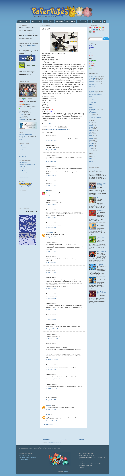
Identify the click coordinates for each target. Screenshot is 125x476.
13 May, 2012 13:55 (51, 288)
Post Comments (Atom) (55, 442)
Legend (68, 129)
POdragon (92, 63)
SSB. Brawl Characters (95, 117)
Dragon (53, 129)
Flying (91, 133)
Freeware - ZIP (22, 156)
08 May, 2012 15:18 (51, 251)
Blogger (66, 471)
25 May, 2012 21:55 (51, 319)
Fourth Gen (92, 80)
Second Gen (92, 76)
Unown (91, 114)
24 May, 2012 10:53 (51, 309)
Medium (91, 47)
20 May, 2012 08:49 (51, 298)
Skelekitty (91, 65)
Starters (91, 99)
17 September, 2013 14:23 (53, 379)
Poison (91, 143)
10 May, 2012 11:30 (51, 272)
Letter (53, 124)
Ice (90, 140)
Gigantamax (92, 106)
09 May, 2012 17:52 (51, 262)
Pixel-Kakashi (93, 60)
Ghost (91, 135)
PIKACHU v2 (100, 278)
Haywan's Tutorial (23, 459)
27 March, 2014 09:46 (51, 388)
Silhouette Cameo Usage (25, 134)
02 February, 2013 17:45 (52, 369)
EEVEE (98, 197)
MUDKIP (99, 224)
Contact (39, 21)
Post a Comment (48, 424)
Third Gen (92, 78)
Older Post (82, 439)
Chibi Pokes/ (92, 94)
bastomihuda (49, 232)
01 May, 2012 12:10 (51, 185)
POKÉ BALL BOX (101, 251)
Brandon (48, 129)
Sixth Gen (92, 83)
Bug (90, 122)
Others (91, 70)
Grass (91, 137)
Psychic (91, 145)
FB (33, 21)
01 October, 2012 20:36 (52, 338)
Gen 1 (73, 21)
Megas (91, 104)
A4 (50, 124)
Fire (90, 132)
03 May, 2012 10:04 (51, 227)
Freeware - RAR (23, 154)
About (27, 21)
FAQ (67, 21)
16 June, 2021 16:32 (51, 421)
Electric (58, 129)
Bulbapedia (22, 175)
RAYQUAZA (100, 265)
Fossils (91, 107)
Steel (90, 148)
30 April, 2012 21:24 (51, 149)
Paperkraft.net (22, 169)
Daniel (48, 414)
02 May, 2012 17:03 (51, 217)
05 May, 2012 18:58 (51, 237)
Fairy (90, 128)
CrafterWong (22, 119)
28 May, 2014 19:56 (51, 409)
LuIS (20, 117)
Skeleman (21, 112)
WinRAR (21, 150)
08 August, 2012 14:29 (52, 328)
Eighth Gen (92, 86)
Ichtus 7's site (22, 170)
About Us (21, 139)
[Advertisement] (63, 433)
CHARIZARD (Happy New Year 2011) (101, 292)
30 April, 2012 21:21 (51, 140)
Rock (90, 146)
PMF (90, 62)
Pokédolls (92, 91)
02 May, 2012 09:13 (51, 204)
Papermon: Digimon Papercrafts (27, 164)
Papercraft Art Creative (25, 173)
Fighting (91, 130)
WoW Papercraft (23, 162)
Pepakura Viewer (23, 146)
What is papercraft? (24, 455)
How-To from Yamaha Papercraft (27, 457)
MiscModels (59, 21)
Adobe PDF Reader (24, 148)
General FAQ (22, 136)
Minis (90, 93)
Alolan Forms (92, 102)
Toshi (20, 111)
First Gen (91, 75)
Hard (64, 129)
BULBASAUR (100, 237)
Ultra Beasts (92, 112)
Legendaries (92, 109)
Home (20, 21)
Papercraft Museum (24, 177)
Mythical (91, 111)
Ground (91, 138)
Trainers (91, 115)
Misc (51, 21)
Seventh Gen (92, 84)
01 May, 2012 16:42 (51, 195)
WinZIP (20, 152)
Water (91, 150)
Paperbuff (91, 66)
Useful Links (22, 138)
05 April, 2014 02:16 (51, 400)
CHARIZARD (100, 210)
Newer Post (46, 439)
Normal (91, 142)
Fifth (61, 129)
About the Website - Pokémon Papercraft (101, 184)
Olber (20, 116)
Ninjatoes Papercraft (24, 166)
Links (45, 21)
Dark (90, 124)
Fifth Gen (91, 81)
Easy (90, 45)
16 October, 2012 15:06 (52, 359)
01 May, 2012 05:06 (51, 175)
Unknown (48, 405)
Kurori (48, 190)
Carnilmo (21, 114)
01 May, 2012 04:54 (51, 161)
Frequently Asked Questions (96, 170)
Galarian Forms (93, 101)
